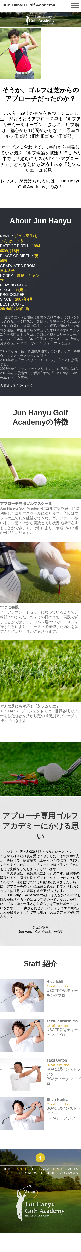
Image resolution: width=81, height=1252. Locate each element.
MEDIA (72, 1169)
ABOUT (22, 1169)
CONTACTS (69, 1173)
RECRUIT (48, 1173)
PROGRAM (40, 1169)
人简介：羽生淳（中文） (18, 385)
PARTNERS (28, 1173)
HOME (8, 1169)
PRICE (58, 1169)
